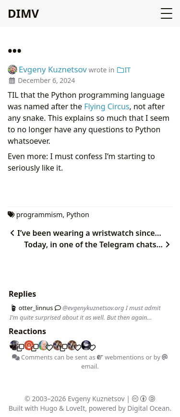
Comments (32, 357)
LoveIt (75, 408)
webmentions (120, 357)
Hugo (48, 408)
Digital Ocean (148, 408)
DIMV (23, 13)
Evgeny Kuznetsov (96, 398)
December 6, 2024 (46, 80)
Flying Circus (106, 106)
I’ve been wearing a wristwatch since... (84, 233)
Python (77, 214)
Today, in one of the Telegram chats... (98, 244)
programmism (39, 214)
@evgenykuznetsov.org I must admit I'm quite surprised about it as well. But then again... (85, 312)
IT (123, 69)
